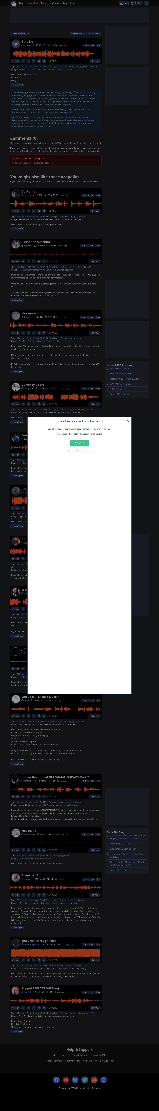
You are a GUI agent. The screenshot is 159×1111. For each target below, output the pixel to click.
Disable (79, 443)
